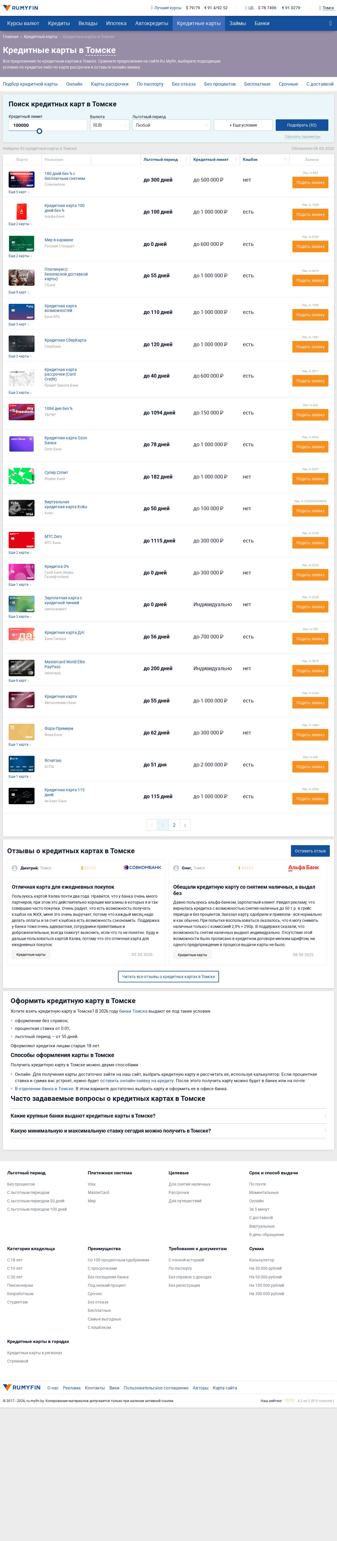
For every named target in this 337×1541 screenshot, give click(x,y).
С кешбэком (99, 1327)
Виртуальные (262, 1226)
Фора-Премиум (59, 728)
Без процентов (220, 84)
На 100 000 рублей (266, 1285)
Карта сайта (225, 1387)
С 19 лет (14, 1268)
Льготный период (149, 116)
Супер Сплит (56, 472)
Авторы (201, 1387)
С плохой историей (186, 1260)
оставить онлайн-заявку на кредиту (137, 1080)
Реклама (72, 1387)
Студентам (17, 1302)
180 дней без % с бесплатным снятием (65, 176)
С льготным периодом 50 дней (35, 1201)
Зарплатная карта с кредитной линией (63, 600)
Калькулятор (261, 1260)
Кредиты (59, 23)
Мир (92, 1201)
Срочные (288, 84)
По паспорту (150, 84)
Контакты (95, 1387)
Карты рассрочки (109, 84)
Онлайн (74, 84)
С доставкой (320, 84)
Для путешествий (185, 1201)
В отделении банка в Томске (44, 1088)
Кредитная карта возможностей (61, 308)
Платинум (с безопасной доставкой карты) (66, 274)
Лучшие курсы (166, 7)
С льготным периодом (28, 1192)
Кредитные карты (199, 23)
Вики (114, 1387)
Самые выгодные (104, 1319)
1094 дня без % (59, 408)
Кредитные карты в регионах (34, 1352)
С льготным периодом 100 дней (37, 1209)
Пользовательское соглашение (156, 1387)
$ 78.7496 (267, 7)
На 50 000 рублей (265, 1277)
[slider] (39, 131)
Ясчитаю (53, 760)
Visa (92, 1184)
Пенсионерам (20, 1285)
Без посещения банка (108, 1277)
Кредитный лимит (26, 116)
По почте (257, 1184)
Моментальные (264, 1192)
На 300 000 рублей (266, 1293)
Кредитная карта (61, 696)
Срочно (95, 1293)
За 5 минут (259, 1209)
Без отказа (184, 84)
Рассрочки (179, 1192)
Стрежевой (17, 1361)
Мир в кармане (59, 240)
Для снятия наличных (189, 1184)
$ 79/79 (193, 7)
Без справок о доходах (190, 1277)
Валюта (97, 116)
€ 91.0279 (291, 7)
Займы (237, 23)
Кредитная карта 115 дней (65, 792)
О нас (53, 1387)
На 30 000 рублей (265, 1268)
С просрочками (102, 1268)
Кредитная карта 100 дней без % (65, 208)
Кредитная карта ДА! (65, 632)
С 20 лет (14, 1277)
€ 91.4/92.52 (216, 7)
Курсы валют (23, 23)
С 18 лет (14, 1260)
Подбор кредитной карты (30, 84)
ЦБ (249, 8)
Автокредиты (151, 23)
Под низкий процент (107, 1285)
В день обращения (266, 1234)
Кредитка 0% (57, 566)
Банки (262, 23)
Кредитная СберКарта (65, 340)
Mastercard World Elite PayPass (65, 664)
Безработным (20, 1293)
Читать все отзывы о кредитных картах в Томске (168, 976)
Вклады (88, 23)
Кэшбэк (250, 159)
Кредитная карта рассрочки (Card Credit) (61, 374)
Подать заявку (310, 182)
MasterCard (98, 1192)
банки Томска (133, 1011)
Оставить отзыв (310, 851)
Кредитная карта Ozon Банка (66, 440)
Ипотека (116, 23)
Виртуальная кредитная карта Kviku (66, 504)
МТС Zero (53, 536)
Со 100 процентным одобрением (118, 1260)
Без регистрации (184, 1285)
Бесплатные (257, 84)
